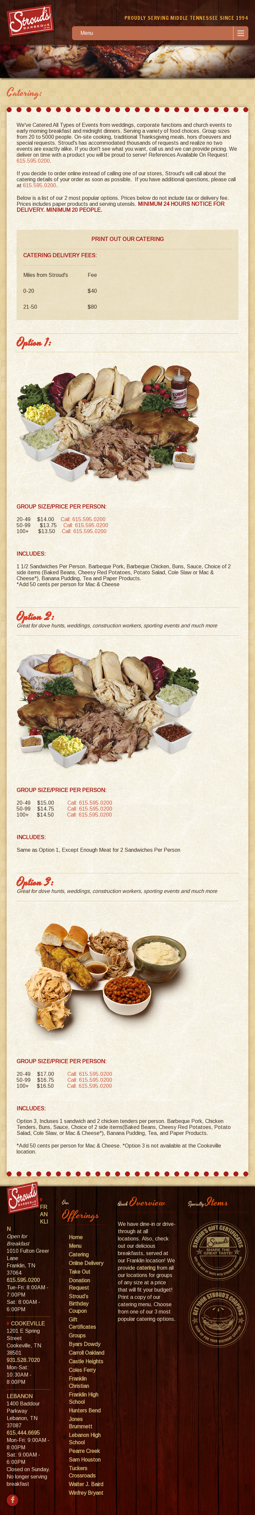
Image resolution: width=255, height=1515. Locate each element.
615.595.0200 (33, 161)
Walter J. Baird (86, 1484)
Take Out (79, 1272)
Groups (77, 1335)
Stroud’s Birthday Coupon (78, 1304)
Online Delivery (86, 1263)
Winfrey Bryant (86, 1493)
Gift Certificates (82, 1323)
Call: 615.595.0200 (83, 519)
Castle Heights (86, 1361)
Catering (79, 1254)
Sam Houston (85, 1460)
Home (76, 1237)
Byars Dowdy (84, 1344)
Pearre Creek (84, 1451)
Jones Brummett (80, 1422)
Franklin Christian (79, 1382)
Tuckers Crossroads (82, 1472)
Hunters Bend (85, 1410)
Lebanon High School (85, 1438)
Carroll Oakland (86, 1353)
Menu (86, 33)
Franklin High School (83, 1398)
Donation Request (79, 1284)
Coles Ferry (82, 1370)
